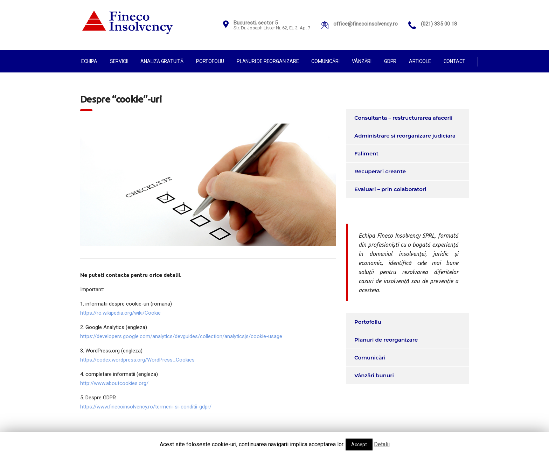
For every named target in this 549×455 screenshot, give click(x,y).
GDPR (390, 61)
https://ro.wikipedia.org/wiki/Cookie (120, 313)
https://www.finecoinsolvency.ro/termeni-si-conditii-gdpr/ (145, 407)
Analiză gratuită (161, 61)
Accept (359, 444)
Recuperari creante (380, 171)
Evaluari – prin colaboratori (390, 189)
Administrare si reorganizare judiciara (405, 135)
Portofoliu (210, 61)
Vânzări (361, 61)
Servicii (119, 61)
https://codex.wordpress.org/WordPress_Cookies (137, 360)
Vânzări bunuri (374, 375)
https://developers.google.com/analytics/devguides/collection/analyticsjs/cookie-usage (181, 336)
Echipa (89, 61)
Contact (455, 61)
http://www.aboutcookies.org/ (114, 383)
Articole (420, 61)
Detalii (382, 444)
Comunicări (325, 61)
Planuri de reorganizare (268, 61)
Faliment (366, 153)
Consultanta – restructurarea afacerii (403, 117)
